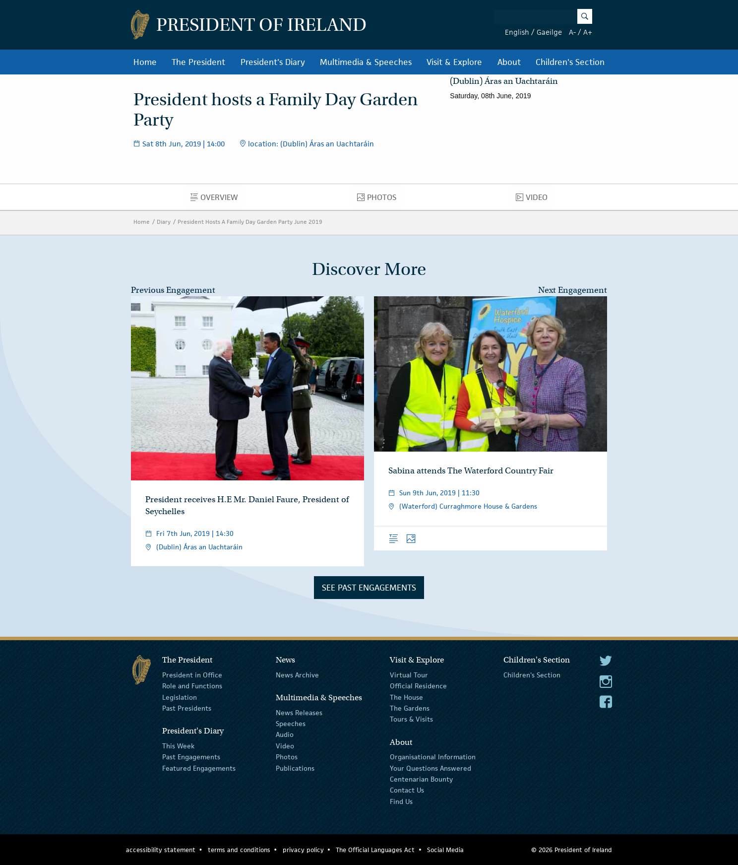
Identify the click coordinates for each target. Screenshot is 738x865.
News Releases (299, 712)
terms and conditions (239, 850)
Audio (285, 734)
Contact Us (407, 790)
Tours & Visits (411, 719)
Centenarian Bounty (421, 779)
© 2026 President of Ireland (571, 850)
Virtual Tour (409, 674)
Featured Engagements (199, 767)
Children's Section (570, 62)
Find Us (401, 801)
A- (572, 32)
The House (406, 696)
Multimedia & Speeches (366, 62)
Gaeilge (549, 32)
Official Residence (418, 685)
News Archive (297, 674)
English (517, 32)
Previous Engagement (173, 290)
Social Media (445, 850)
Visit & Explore (454, 62)
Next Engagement (572, 290)
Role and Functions (192, 685)
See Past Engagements (369, 587)
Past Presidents (186, 708)
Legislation (179, 696)
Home (145, 62)
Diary (164, 221)
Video (534, 199)
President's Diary (273, 62)
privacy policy (303, 850)
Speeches (291, 723)
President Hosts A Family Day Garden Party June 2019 (250, 221)
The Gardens (410, 708)
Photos (379, 199)
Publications (295, 767)
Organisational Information (433, 756)
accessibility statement (160, 850)
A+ (587, 32)
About (509, 62)
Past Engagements (191, 756)
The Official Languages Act (375, 850)
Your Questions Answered (430, 767)
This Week (178, 745)
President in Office (192, 674)
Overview (217, 199)
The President (198, 62)
